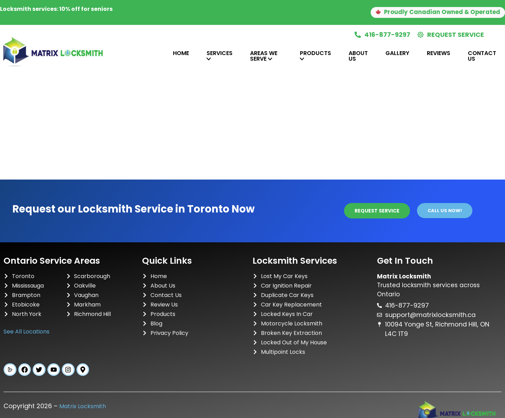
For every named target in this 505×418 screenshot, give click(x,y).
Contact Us (482, 56)
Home (181, 53)
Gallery (397, 53)
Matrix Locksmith (82, 408)
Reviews (438, 53)
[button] (431, 12)
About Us (358, 56)
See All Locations (26, 332)
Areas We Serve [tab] (263, 56)
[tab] (155, 56)
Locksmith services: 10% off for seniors (56, 9)
